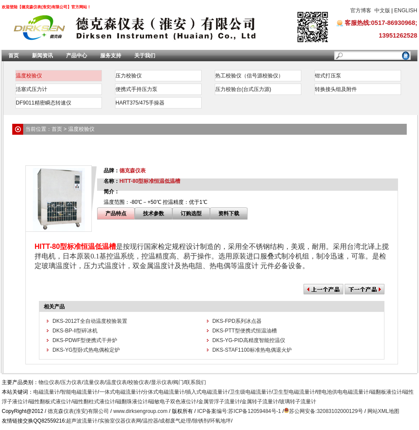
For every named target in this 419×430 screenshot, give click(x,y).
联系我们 (195, 382)
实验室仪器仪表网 (120, 421)
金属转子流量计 (259, 402)
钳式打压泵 (328, 76)
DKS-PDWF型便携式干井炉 (84, 340)
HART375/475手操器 (139, 103)
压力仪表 (71, 382)
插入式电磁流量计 (207, 392)
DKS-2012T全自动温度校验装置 (89, 321)
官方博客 (360, 10)
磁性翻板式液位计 (50, 402)
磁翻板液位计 (386, 392)
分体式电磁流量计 (164, 392)
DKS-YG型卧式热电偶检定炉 (86, 350)
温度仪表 (116, 382)
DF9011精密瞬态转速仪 (43, 103)
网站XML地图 (383, 411)
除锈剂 (201, 421)
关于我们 (144, 55)
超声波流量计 (82, 421)
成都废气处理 (175, 421)
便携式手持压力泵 (136, 89)
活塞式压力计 (31, 89)
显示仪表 (161, 382)
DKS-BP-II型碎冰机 (75, 331)
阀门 (178, 382)
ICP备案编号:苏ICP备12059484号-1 (239, 411)
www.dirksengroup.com (140, 411)
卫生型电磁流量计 (294, 392)
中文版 (382, 10)
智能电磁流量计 (79, 392)
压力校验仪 (128, 76)
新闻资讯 (42, 55)
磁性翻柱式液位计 (94, 402)
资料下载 (228, 213)
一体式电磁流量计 (120, 392)
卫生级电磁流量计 (251, 392)
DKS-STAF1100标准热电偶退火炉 (252, 350)
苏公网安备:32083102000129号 (326, 411)
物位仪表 (48, 382)
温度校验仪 (29, 76)
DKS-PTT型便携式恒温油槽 (245, 331)
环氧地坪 (220, 421)
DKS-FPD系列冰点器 (237, 321)
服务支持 (110, 55)
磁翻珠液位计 (132, 402)
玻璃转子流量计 (297, 402)
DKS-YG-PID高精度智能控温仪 (249, 340)
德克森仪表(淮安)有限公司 (78, 411)
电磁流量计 (46, 392)
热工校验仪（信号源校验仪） (249, 76)
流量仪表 (94, 382)
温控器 (150, 421)
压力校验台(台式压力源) (243, 89)
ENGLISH (405, 10)
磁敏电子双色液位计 (172, 402)
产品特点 (115, 213)
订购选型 (191, 213)
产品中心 (76, 55)
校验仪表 (138, 382)
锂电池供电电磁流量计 (342, 392)
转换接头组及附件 (336, 89)
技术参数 (153, 213)
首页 (13, 55)
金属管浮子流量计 (219, 402)
